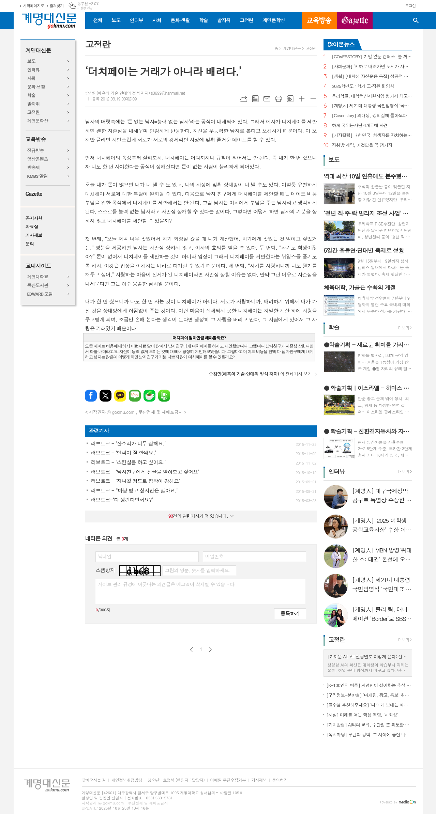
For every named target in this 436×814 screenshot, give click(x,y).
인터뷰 (136, 20)
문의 (30, 244)
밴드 (164, 396)
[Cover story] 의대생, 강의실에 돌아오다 (369, 116)
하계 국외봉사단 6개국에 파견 (360, 125)
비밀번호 (214, 556)
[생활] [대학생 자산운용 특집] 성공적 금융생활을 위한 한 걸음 (372, 76)
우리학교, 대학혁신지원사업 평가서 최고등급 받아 (372, 96)
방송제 (33, 167)
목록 (255, 98)
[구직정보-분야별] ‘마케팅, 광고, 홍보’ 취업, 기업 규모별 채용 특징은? (369, 695)
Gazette (34, 194)
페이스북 (91, 396)
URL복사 (243, 98)
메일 (267, 98)
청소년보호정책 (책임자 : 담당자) (176, 780)
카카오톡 (120, 396)
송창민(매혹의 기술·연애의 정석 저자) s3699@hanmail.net (135, 93)
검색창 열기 (416, 20)
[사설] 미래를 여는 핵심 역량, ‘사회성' (362, 714)
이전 (191, 650)
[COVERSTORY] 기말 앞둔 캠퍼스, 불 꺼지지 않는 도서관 (372, 57)
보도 (115, 20)
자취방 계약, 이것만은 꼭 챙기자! (362, 145)
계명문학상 (273, 20)
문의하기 (279, 780)
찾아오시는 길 (94, 780)
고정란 (246, 20)
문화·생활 (180, 20)
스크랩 (290, 98)
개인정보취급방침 (126, 780)
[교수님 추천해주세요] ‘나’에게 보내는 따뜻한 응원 (369, 705)
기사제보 (34, 235)
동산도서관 (37, 285)
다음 (210, 650)
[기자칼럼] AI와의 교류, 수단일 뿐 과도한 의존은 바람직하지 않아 (369, 724)
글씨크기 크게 (301, 98)
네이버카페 (149, 396)
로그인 (410, 5)
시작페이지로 (33, 5)
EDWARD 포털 (40, 294)
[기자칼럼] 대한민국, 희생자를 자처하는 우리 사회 (372, 135)
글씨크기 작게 (313, 98)
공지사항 (34, 218)
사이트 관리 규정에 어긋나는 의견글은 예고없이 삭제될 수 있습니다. (167, 584)
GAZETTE (355, 20)
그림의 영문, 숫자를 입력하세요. (197, 570)
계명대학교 (37, 277)
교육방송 (319, 20)
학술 (203, 20)
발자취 (223, 20)
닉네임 (104, 556)
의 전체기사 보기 (260, 374)
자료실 (32, 227)
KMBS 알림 (37, 176)
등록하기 (290, 613)
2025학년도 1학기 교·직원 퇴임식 (363, 86)
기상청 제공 (85, 8)
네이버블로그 (135, 396)
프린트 (278, 98)
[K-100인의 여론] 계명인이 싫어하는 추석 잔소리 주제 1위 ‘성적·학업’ (369, 685)
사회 (156, 20)
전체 (97, 20)
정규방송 (35, 150)
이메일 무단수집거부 (228, 780)
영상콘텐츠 (37, 159)
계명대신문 (38, 50)
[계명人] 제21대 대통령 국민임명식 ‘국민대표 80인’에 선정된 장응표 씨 (372, 106)
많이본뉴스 (341, 44)
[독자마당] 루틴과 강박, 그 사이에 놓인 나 (365, 734)
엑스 (105, 396)
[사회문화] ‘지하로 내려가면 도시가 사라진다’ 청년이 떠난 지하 (372, 66)
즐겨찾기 (57, 5)
